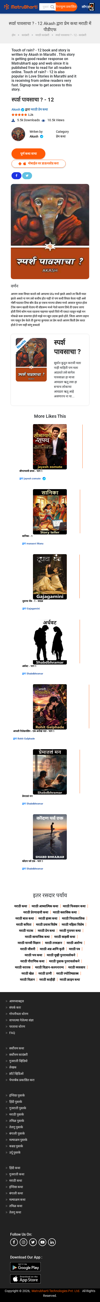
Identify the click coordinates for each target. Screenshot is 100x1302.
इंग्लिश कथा (16, 1187)
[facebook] (14, 1242)
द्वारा (21, 478)
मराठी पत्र (74, 949)
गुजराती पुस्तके (17, 1108)
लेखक (12, 1067)
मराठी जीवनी (27, 949)
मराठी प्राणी (45, 973)
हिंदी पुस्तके (15, 1102)
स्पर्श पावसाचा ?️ (67, 347)
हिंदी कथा (14, 1168)
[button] (52, 6)
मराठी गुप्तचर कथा (70, 930)
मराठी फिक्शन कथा (74, 906)
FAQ (12, 1033)
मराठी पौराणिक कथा (32, 961)
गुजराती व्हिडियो (18, 1061)
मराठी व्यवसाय (76, 967)
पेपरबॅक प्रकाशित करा (22, 1080)
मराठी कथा (20, 906)
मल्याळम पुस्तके (18, 1140)
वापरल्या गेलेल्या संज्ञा (21, 1020)
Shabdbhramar (35, 673)
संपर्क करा (15, 1007)
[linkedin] (52, 1242)
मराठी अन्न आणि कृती (52, 949)
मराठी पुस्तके (16, 1114)
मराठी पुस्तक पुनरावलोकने (64, 961)
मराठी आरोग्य (74, 943)
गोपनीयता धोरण (18, 1014)
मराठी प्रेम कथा (39, 109)
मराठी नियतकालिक (73, 918)
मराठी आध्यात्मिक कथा (45, 906)
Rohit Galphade (26, 738)
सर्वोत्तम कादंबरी (18, 1054)
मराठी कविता (23, 924)
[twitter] (33, 1242)
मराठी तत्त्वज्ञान (53, 943)
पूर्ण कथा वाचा (28, 153)
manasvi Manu (35, 543)
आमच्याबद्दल (16, 1001)
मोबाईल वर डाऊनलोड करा (39, 163)
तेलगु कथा (15, 1212)
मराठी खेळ (27, 973)
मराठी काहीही (47, 979)
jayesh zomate (35, 478)
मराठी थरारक (22, 967)
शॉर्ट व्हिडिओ (16, 1073)
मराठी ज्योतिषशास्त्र (67, 973)
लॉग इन (87, 7)
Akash (18, 109)
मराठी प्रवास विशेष (46, 924)
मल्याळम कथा (17, 1199)
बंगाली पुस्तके (17, 1133)
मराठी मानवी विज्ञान (29, 943)
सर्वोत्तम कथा (16, 1048)
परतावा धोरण (17, 1026)
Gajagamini (33, 608)
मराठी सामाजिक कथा (37, 937)
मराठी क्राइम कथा (70, 979)
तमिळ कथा (15, 1206)
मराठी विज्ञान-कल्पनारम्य (49, 967)
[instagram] (23, 1242)
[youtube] (42, 1242)
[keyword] (47, 6)
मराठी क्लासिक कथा (65, 912)
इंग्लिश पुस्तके (17, 1095)
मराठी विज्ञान (27, 979)
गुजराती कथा (16, 1174)
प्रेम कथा (61, 136)
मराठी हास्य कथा (47, 918)
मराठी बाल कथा (24, 918)
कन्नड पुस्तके (16, 1146)
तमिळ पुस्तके (16, 1121)
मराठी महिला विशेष (73, 924)
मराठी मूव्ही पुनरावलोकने (61, 955)
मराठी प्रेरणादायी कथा (35, 912)
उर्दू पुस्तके (15, 1152)
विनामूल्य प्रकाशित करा (66, 6)
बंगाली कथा (16, 1193)
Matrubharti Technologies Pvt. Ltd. (56, 1291)
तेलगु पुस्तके (16, 1127)
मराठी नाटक (26, 930)
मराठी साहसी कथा (64, 937)
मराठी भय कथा (33, 955)
